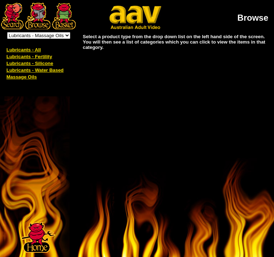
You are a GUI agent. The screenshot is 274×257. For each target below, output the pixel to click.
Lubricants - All (23, 49)
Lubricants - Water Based (35, 70)
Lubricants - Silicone (29, 63)
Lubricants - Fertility (29, 56)
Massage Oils (21, 77)
